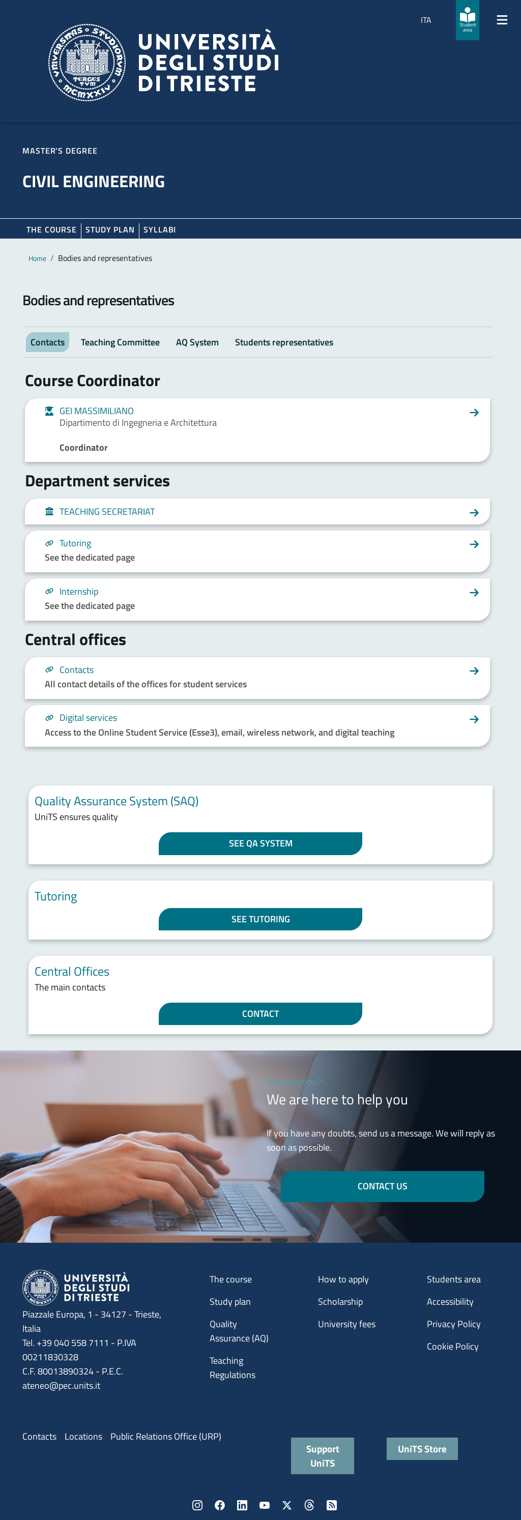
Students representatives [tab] (284, 342)
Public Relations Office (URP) (165, 1436)
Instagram (197, 1505)
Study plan (110, 229)
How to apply (343, 1279)
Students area (454, 1279)
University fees (346, 1324)
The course (51, 229)
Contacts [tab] (48, 342)
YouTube (264, 1505)
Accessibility (450, 1301)
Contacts (39, 1436)
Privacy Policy (454, 1324)
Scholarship (340, 1301)
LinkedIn (242, 1505)
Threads (309, 1505)
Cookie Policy (453, 1346)
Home (37, 258)
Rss (332, 1505)
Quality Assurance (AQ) (239, 1331)
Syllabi (159, 229)
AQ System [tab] (197, 342)
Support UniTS (322, 1455)
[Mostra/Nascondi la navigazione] (502, 19)
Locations (83, 1436)
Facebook (220, 1505)
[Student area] (467, 20)
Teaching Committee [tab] (120, 342)
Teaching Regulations (232, 1368)
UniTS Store (422, 1448)
